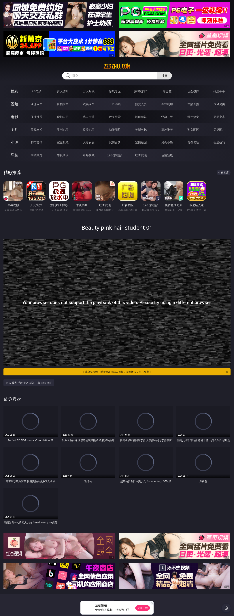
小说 (14, 142)
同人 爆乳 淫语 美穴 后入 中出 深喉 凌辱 (29, 382)
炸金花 (167, 91)
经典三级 (167, 117)
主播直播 (193, 104)
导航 (14, 155)
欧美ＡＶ (89, 104)
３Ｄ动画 (115, 104)
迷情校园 (141, 142)
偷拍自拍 (63, 117)
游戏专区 (115, 91)
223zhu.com (117, 66)
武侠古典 (115, 142)
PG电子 (36, 91)
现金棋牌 (193, 91)
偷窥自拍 (36, 130)
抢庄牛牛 (219, 91)
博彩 (14, 91)
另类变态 (219, 117)
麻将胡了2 (141, 91)
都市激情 (36, 142)
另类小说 (167, 142)
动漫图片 (115, 130)
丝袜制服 (167, 104)
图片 (14, 129)
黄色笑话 (193, 142)
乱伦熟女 (193, 117)
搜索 (164, 76)
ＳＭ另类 (219, 104)
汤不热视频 (114, 155)
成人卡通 (89, 117)
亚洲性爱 (36, 117)
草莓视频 (89, 155)
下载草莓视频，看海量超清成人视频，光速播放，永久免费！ (155, 372)
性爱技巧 (219, 142)
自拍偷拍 (63, 104)
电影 (14, 116)
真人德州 (63, 91)
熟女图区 (193, 130)
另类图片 (219, 130)
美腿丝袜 (141, 130)
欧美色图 (89, 130)
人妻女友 (89, 142)
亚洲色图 (63, 130)
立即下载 (142, 608)
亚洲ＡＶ (36, 104)
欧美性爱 (115, 117)
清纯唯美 (167, 130)
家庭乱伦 (63, 142)
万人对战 (89, 91)
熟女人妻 (141, 104)
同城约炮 (36, 155)
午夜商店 (63, 155)
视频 (14, 104)
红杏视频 (141, 155)
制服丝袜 (141, 117)
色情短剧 (167, 155)
